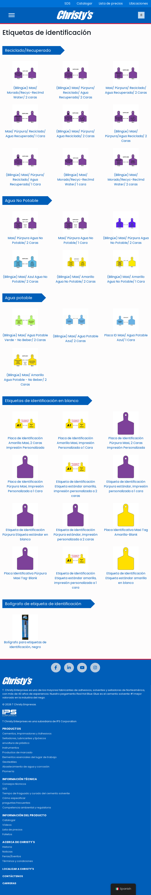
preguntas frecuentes (16, 802)
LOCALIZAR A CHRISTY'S (18, 869)
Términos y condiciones (17, 861)
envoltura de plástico (15, 743)
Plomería (8, 771)
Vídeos (7, 825)
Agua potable (18, 297)
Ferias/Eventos (11, 856)
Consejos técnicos (14, 784)
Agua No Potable (21, 200)
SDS (67, 3)
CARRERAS (9, 883)
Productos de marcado (17, 752)
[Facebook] (56, 667)
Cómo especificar (14, 798)
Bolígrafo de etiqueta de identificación (43, 604)
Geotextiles (9, 762)
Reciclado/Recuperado (28, 50)
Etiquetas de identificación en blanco (41, 400)
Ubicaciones (138, 3)
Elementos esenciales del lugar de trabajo (29, 757)
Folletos (7, 834)
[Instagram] (95, 667)
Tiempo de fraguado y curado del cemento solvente (36, 793)
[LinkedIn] (69, 667)
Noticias (7, 851)
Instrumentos (10, 747)
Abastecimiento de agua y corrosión (25, 766)
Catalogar (84, 3)
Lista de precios (111, 3)
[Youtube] (82, 667)
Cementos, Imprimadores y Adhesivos (27, 733)
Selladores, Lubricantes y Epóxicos (24, 738)
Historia (7, 847)
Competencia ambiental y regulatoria (26, 807)
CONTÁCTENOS (12, 876)
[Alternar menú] (11, 15)
